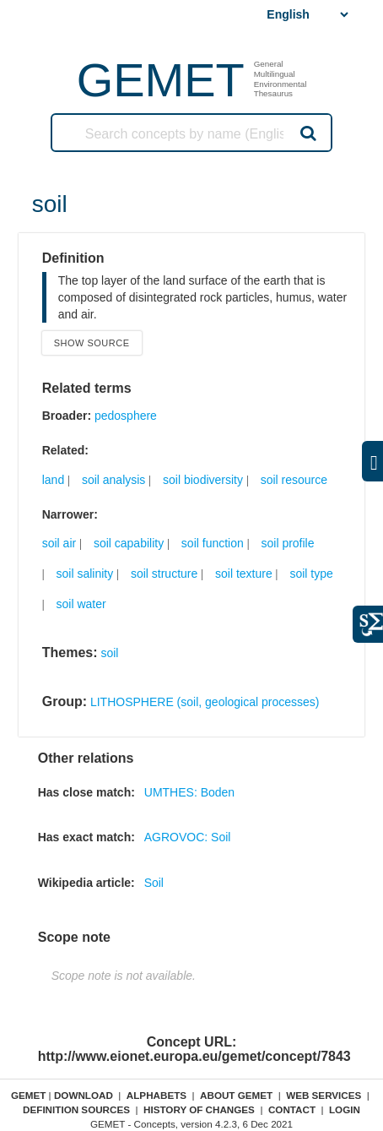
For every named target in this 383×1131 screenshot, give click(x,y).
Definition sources (76, 1109)
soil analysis (113, 480)
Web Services (323, 1095)
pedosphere (125, 415)
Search (307, 132)
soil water (81, 604)
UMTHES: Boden (189, 792)
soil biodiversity (203, 480)
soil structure (164, 573)
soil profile (287, 543)
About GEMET (236, 1095)
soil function (212, 543)
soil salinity (85, 573)
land (53, 480)
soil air (59, 543)
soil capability (129, 543)
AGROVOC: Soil (187, 837)
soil (109, 653)
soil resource (294, 480)
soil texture (243, 573)
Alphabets (156, 1095)
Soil (154, 882)
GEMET (161, 80)
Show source (92, 343)
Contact (292, 1109)
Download (83, 1095)
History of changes (199, 1109)
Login (344, 1109)
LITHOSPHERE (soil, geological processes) (205, 702)
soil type (310, 573)
